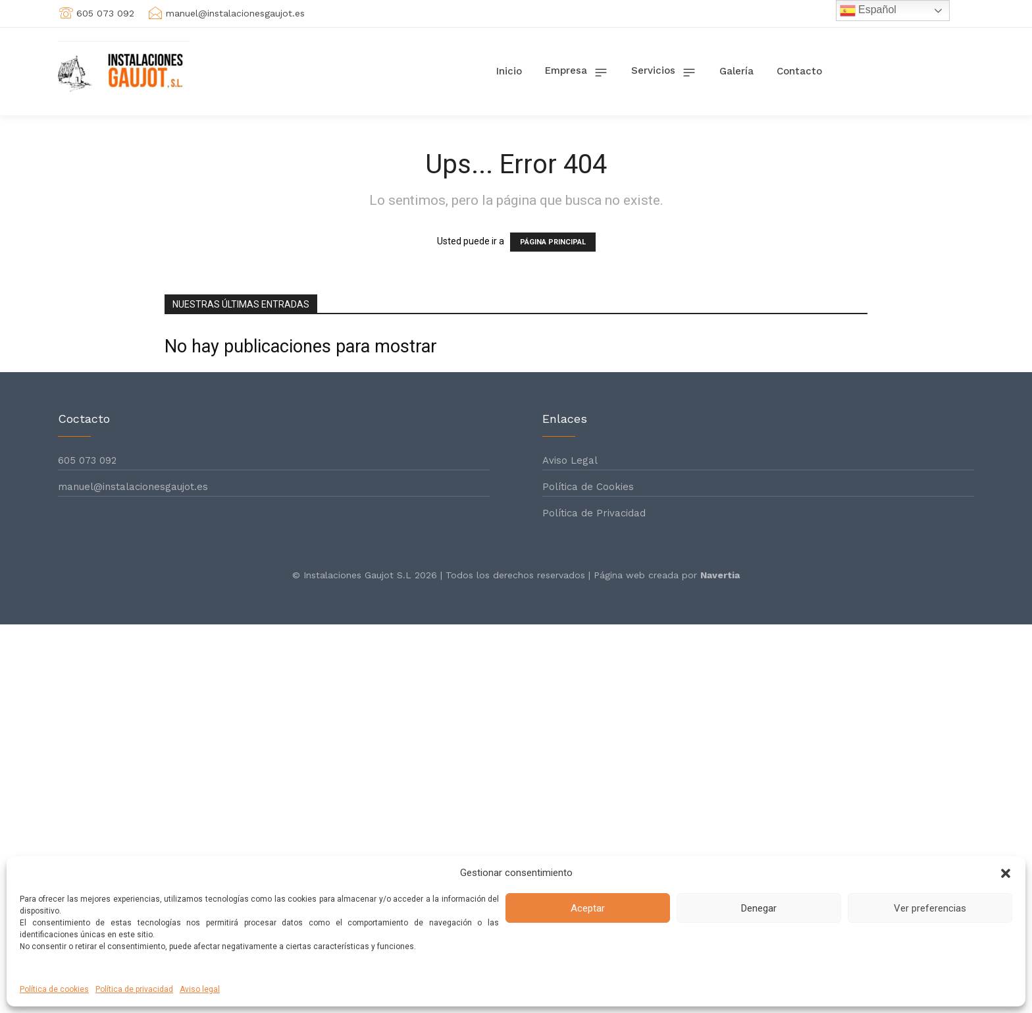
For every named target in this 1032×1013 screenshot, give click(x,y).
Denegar (759, 908)
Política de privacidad (134, 989)
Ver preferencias (930, 908)
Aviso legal (200, 989)
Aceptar (588, 908)
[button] (1005, 873)
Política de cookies (54, 989)
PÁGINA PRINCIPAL (553, 242)
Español (868, 10)
